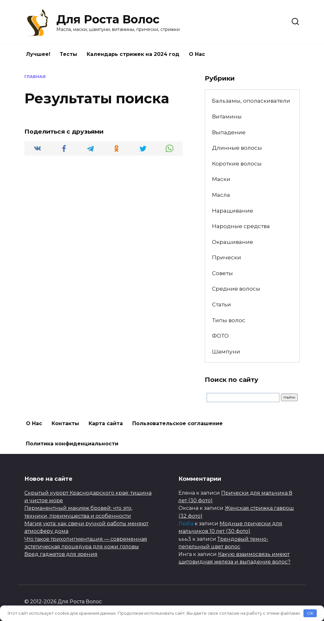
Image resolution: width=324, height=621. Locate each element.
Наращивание (232, 210)
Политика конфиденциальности (72, 444)
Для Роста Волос (107, 19)
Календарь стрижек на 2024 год (133, 54)
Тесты (68, 54)
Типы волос (228, 320)
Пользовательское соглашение (177, 423)
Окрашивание (232, 241)
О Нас (197, 54)
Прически (226, 257)
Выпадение (229, 132)
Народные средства (241, 226)
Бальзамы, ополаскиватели (251, 100)
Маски (221, 179)
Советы (222, 273)
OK (310, 613)
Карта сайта (106, 423)
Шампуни (226, 351)
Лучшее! (38, 54)
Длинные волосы (237, 147)
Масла (221, 194)
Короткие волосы (237, 163)
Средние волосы (236, 288)
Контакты (65, 423)
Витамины (227, 116)
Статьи (221, 304)
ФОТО (220, 335)
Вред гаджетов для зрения (60, 554)
